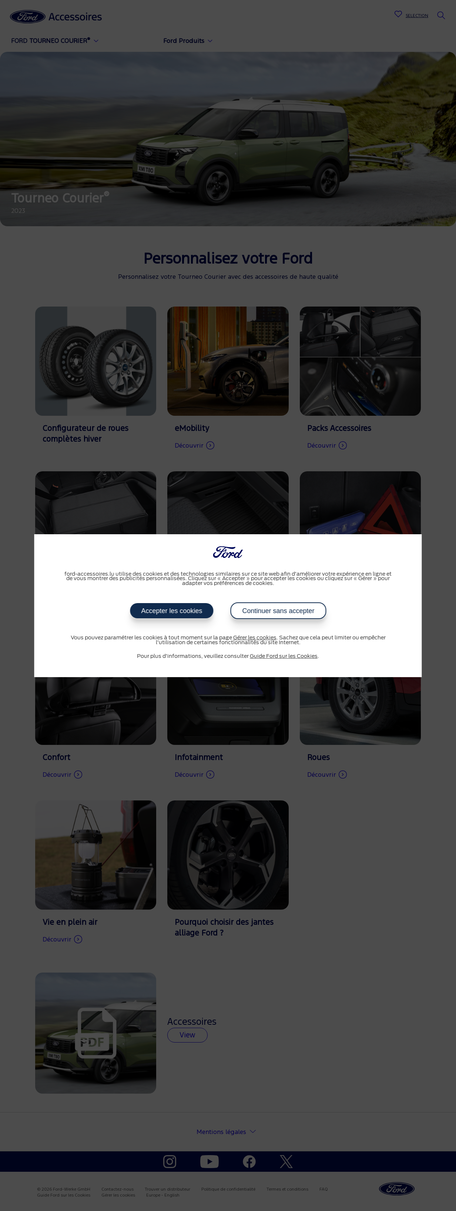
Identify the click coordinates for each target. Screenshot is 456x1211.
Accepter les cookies (171, 611)
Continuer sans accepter (278, 611)
